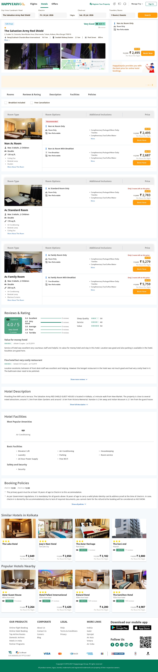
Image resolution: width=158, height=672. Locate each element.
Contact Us (41, 631)
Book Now (148, 53)
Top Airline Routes (17, 634)
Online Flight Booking (18, 627)
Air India (90, 644)
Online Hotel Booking (18, 631)
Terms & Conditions (68, 631)
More (7, 40)
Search (148, 15)
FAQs (62, 627)
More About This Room (16, 167)
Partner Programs (17, 644)
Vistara (90, 640)
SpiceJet (90, 634)
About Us (41, 627)
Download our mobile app (129, 622)
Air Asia (90, 637)
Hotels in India (15, 640)
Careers (40, 634)
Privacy (63, 634)
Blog (39, 637)
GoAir (89, 631)
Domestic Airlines (16, 637)
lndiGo (90, 627)
